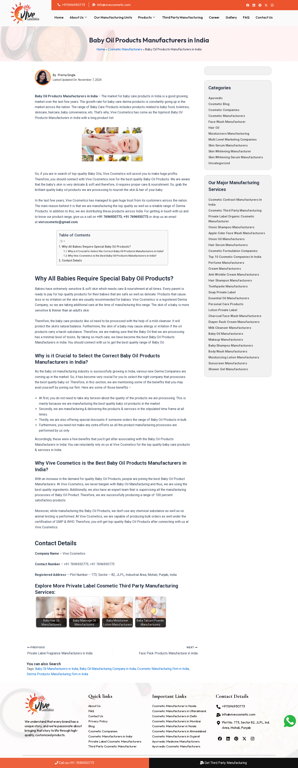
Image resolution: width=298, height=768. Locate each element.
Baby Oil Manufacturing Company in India (110, 669)
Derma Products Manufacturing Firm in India (58, 674)
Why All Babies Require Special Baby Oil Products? (96, 246)
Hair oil (213, 128)
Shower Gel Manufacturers (228, 369)
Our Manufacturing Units (113, 17)
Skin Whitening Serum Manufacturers (235, 157)
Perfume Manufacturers (226, 263)
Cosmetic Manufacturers (124, 49)
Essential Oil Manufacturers (228, 298)
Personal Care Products (225, 304)
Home (58, 17)
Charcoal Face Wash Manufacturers (234, 316)
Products (147, 17)
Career (214, 17)
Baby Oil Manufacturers (225, 334)
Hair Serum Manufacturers (228, 245)
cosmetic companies (223, 110)
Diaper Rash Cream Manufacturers (233, 322)
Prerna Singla (66, 75)
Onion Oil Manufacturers (226, 239)
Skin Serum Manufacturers (228, 145)
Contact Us (264, 17)
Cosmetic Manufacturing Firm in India (166, 669)
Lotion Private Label (222, 310)
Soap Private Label (222, 292)
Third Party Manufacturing (182, 17)
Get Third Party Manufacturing (223, 763)
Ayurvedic (215, 98)
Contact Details (71, 260)
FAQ (246, 17)
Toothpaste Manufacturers (228, 286)
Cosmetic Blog (218, 104)
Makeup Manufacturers (225, 339)
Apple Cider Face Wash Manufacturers (236, 233)
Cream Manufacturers (224, 268)
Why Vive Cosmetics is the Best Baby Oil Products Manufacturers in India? (112, 255)
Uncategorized (219, 163)
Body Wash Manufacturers (227, 351)
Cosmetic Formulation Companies (232, 251)
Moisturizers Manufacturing (228, 133)
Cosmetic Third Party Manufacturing (234, 210)
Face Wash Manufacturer (227, 122)
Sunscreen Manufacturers (227, 363)
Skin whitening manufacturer (229, 151)
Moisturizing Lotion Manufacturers (233, 357)
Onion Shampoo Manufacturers (231, 227)
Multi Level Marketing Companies (232, 139)
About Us (79, 17)
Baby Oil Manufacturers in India (57, 669)
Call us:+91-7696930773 (74, 763)
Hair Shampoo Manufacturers (230, 280)
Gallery (231, 17)
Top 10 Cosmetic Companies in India (234, 257)
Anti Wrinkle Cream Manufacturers (233, 274)
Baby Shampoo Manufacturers (230, 345)
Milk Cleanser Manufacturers (229, 328)
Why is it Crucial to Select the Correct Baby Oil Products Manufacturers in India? (116, 251)
